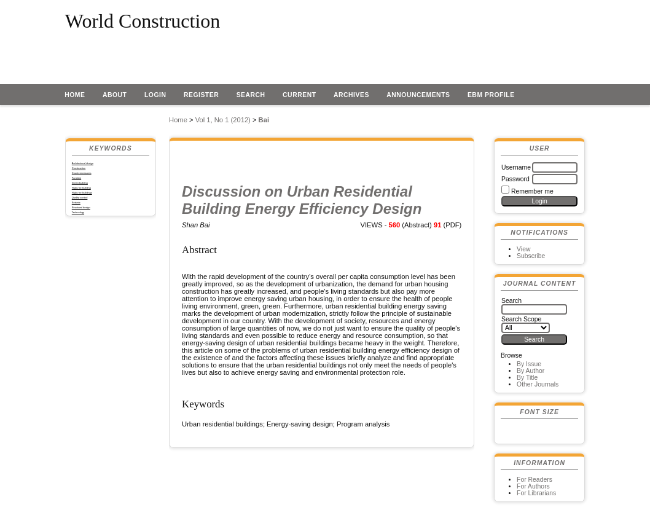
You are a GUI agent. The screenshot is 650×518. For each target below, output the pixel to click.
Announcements (418, 95)
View (523, 249)
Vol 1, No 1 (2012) (223, 120)
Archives (351, 95)
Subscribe (531, 256)
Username (516, 167)
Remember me (532, 191)
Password (515, 179)
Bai (264, 120)
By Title (527, 377)
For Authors (533, 486)
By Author (530, 370)
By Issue (529, 364)
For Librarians (536, 493)
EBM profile (491, 95)
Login (155, 95)
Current (299, 95)
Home (75, 95)
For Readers (534, 479)
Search (251, 95)
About (115, 95)
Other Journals (537, 384)
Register (201, 95)
